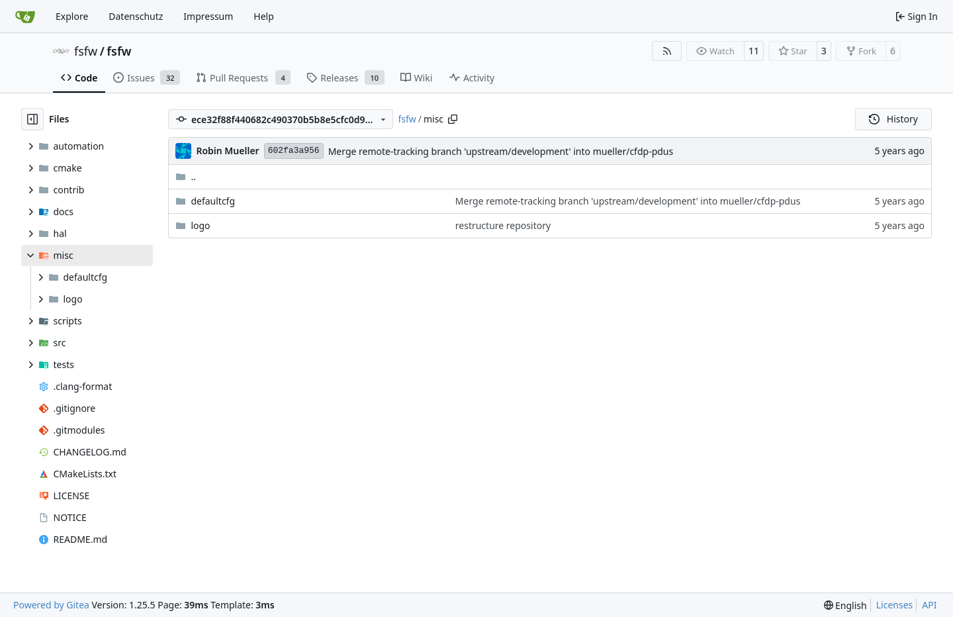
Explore (72, 16)
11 (754, 50)
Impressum (208, 16)
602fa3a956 (294, 151)
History (893, 119)
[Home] (25, 16)
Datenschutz (136, 16)
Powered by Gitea (51, 604)
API (929, 604)
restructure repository (503, 225)
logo (200, 225)
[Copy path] (452, 119)
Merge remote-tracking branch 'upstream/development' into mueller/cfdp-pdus (501, 151)
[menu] (845, 605)
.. (185, 176)
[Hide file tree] (32, 119)
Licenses (894, 604)
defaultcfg (213, 201)
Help (263, 16)
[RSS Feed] (667, 51)
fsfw (85, 51)
